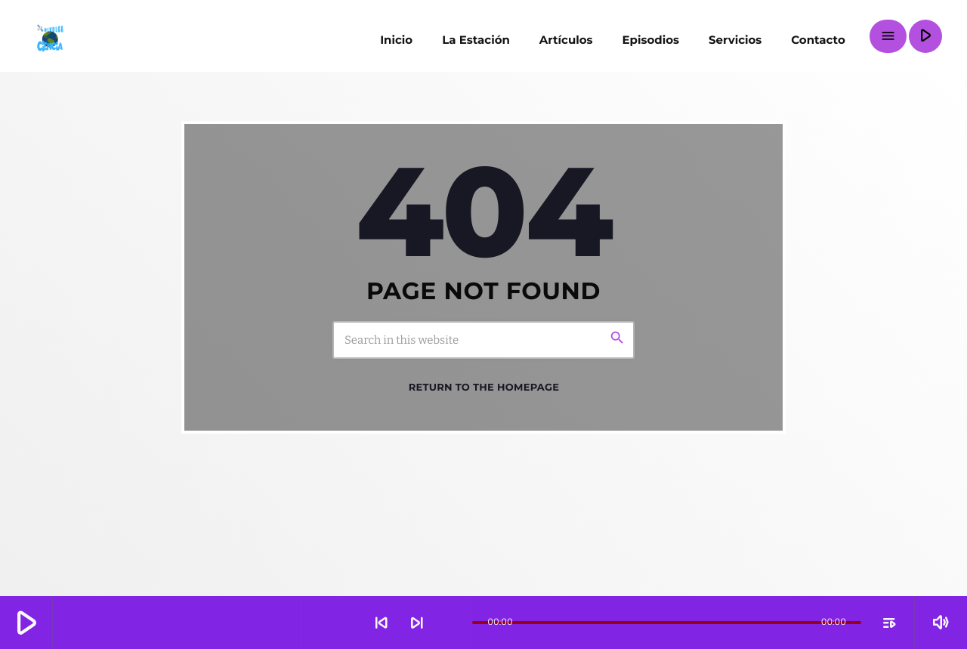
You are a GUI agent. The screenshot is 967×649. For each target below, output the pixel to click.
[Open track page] (456, 622)
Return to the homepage (484, 388)
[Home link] (49, 36)
